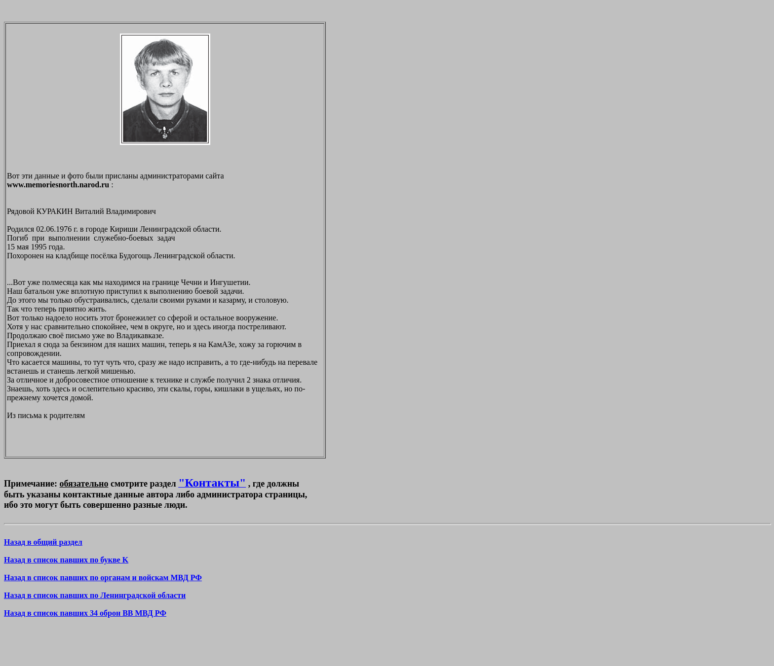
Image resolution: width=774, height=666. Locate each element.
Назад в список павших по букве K (66, 560)
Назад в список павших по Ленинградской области (95, 595)
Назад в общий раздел (43, 542)
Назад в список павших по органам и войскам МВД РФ (103, 577)
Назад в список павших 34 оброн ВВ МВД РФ (85, 613)
